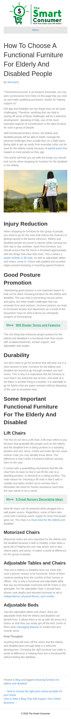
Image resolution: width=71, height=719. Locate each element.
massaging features (27, 627)
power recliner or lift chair (18, 257)
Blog (17, 679)
